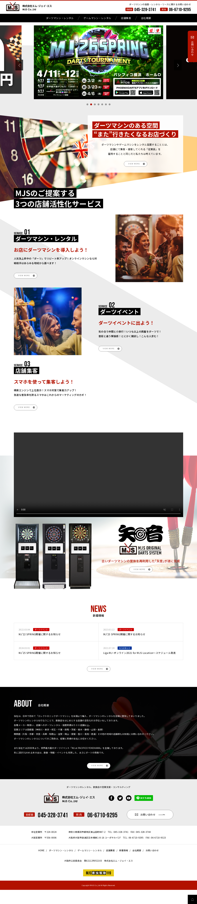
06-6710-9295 (180, 9)
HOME (41, 864)
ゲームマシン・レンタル (97, 18)
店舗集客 (126, 18)
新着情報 (123, 864)
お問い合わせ (152, 864)
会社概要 (146, 18)
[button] (87, 104)
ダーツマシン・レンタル (60, 18)
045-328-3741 (145, 9)
